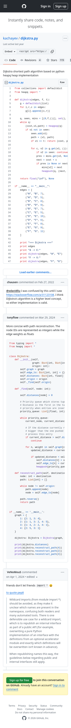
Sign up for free (19, 680)
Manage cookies (45, 709)
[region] (35, 175)
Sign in (46, 6)
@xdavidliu (13, 291)
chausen (12, 282)
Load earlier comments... (35, 272)
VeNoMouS (14, 572)
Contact (29, 709)
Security (33, 705)
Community (56, 705)
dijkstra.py (29, 38)
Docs (19, 709)
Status (43, 705)
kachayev (10, 38)
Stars (55, 60)
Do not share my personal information (35, 712)
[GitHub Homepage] (24, 718)
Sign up (60, 6)
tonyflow (12, 317)
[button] (52, 51)
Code (10, 60)
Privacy (22, 705)
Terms (12, 705)
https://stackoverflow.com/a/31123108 (30, 295)
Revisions (31, 60)
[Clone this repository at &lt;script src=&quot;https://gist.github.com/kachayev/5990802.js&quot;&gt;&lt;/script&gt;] (33, 51)
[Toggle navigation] (5, 6)
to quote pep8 (15, 592)
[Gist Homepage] (24, 6)
